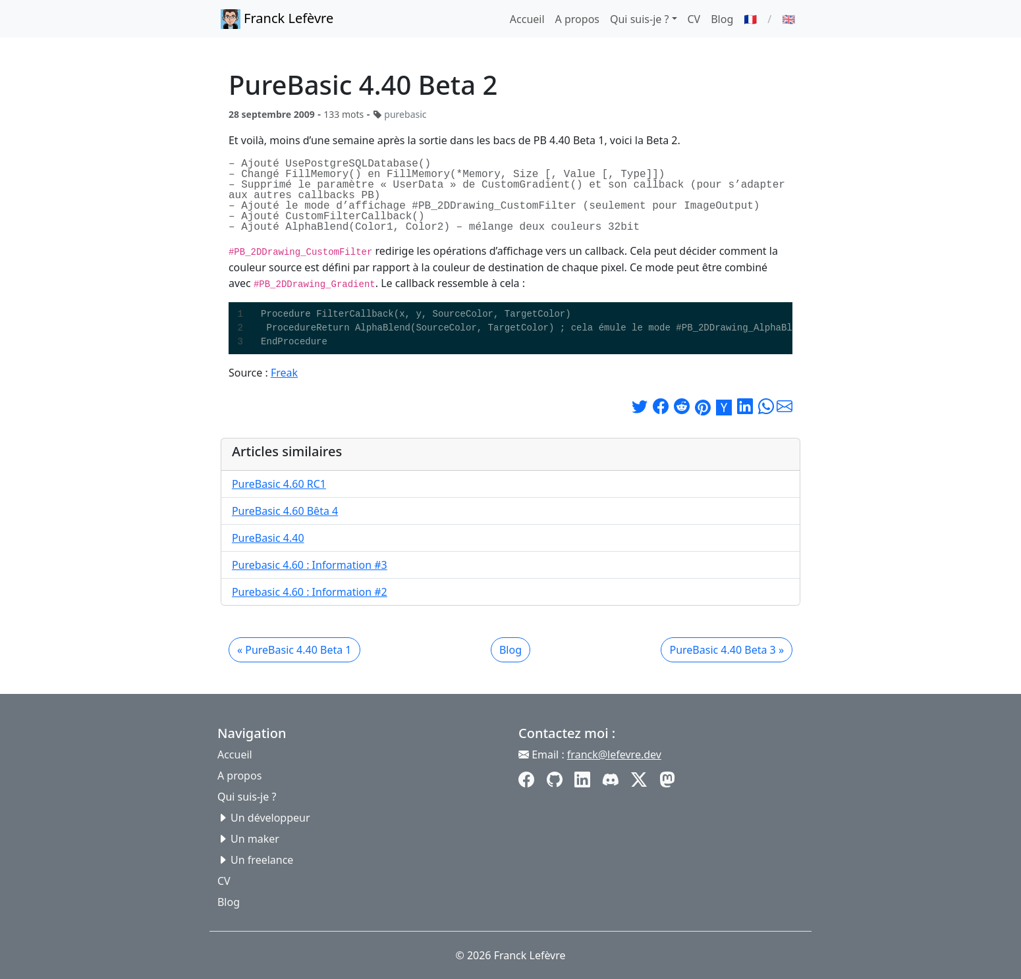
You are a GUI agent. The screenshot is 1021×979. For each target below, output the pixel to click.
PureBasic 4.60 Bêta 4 (285, 511)
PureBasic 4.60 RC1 (279, 484)
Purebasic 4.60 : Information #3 (309, 565)
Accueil (527, 19)
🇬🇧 (788, 19)
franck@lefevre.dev (614, 754)
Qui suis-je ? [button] (639, 19)
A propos (577, 19)
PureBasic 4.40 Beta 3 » (726, 650)
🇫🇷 (750, 19)
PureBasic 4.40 (268, 538)
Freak (284, 372)
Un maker (255, 839)
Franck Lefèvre (277, 19)
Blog (722, 19)
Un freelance (262, 860)
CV (694, 19)
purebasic (405, 114)
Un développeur (270, 817)
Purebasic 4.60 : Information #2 (309, 592)
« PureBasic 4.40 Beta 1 (294, 650)
